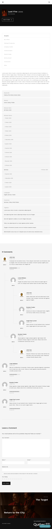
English (5, 194)
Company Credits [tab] (8, 46)
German (10, 194)
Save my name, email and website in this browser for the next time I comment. (21, 473)
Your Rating (4, 476)
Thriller (13, 102)
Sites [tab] (5, 65)
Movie (12, 95)
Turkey (10, 202)
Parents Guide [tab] (7, 54)
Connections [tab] (7, 61)
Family (9, 102)
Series (19, 95)
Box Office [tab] (7, 39)
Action (5, 102)
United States (15, 202)
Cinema (6, 95)
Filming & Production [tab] (9, 43)
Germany (6, 169)
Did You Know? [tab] (8, 58)
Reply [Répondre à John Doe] (4, 264)
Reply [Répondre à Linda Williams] (13, 285)
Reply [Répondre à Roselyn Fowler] (21, 314)
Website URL (5, 466)
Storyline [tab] (6, 35)
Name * (4, 459)
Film (9, 95)
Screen (15, 95)
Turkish (13, 194)
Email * (29, 459)
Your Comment (5, 437)
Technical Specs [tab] (8, 50)
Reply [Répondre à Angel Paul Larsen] (21, 328)
